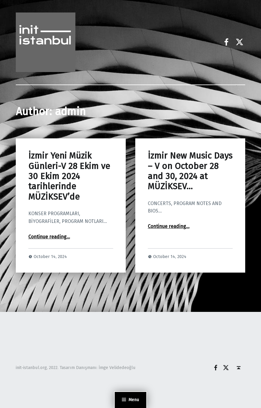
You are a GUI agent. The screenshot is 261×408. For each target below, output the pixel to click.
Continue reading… (49, 237)
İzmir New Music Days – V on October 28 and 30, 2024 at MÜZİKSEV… (190, 171)
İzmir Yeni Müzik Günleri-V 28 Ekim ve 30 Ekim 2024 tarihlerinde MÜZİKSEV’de (69, 176)
